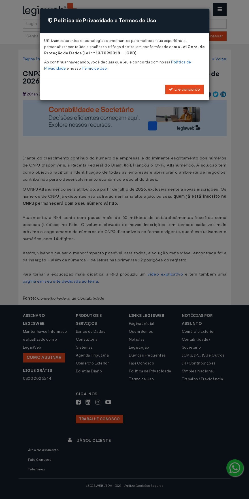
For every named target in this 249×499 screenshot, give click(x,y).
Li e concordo (184, 89)
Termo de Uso (94, 68)
